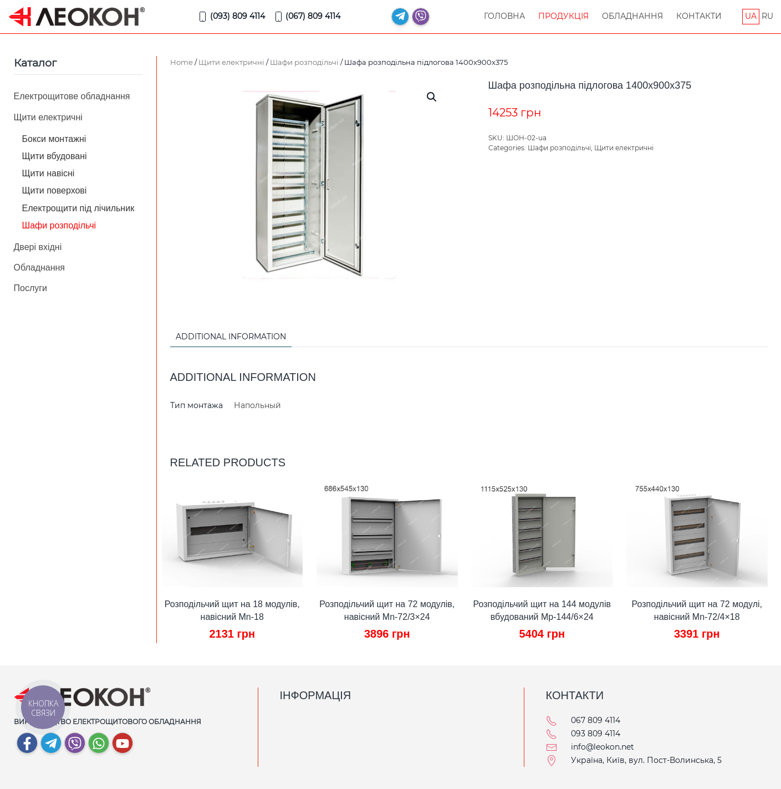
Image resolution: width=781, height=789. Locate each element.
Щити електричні (231, 62)
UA (751, 16)
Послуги (31, 288)
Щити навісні (48, 173)
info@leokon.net (602, 747)
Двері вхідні (38, 247)
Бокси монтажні (54, 139)
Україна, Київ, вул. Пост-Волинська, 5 (646, 760)
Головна (504, 16)
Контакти (699, 16)
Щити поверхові (54, 190)
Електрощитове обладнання (72, 96)
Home (181, 62)
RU (767, 16)
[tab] (225, 337)
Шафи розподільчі (304, 62)
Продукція (563, 16)
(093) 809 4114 (231, 16)
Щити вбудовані (54, 156)
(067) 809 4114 (307, 16)
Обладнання (632, 16)
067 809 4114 (595, 720)
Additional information (231, 337)
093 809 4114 (595, 734)
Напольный (257, 405)
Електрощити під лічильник (78, 208)
